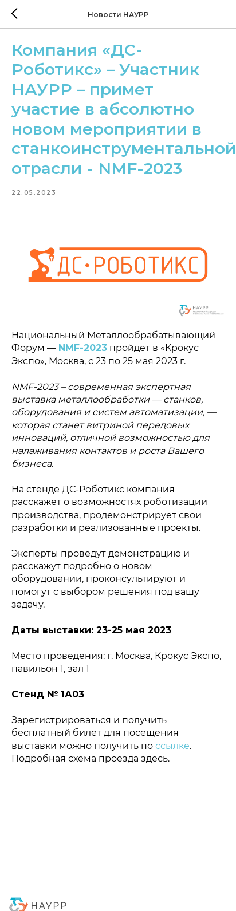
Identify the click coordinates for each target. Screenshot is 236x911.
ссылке (172, 745)
